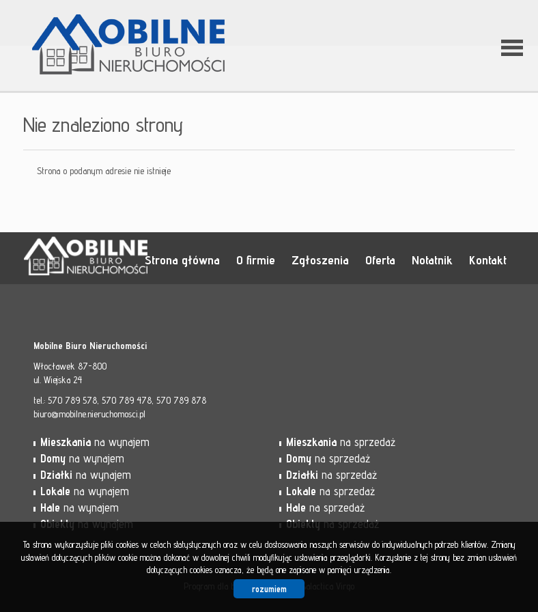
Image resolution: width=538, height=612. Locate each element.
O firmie (255, 259)
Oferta (380, 259)
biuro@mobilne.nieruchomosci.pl (89, 413)
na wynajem (95, 442)
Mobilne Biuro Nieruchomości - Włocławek (129, 259)
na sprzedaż (340, 442)
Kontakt (488, 259)
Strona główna (182, 259)
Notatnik (432, 259)
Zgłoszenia (320, 259)
